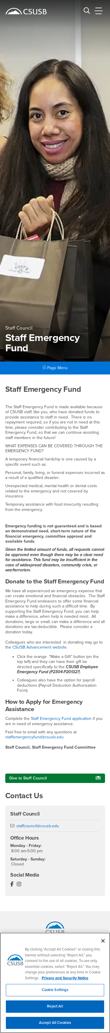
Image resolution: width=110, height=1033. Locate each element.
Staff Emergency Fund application (61, 718)
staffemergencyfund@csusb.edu (34, 737)
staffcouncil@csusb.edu (37, 825)
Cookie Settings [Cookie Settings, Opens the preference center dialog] (55, 993)
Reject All (55, 1010)
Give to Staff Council (28, 778)
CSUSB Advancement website (39, 647)
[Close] (103, 944)
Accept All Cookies (55, 1026)
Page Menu (55, 367)
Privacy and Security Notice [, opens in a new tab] (65, 981)
